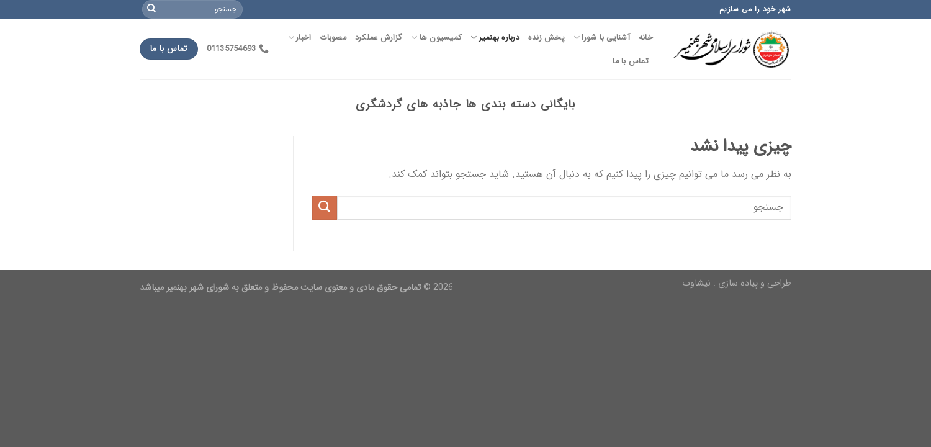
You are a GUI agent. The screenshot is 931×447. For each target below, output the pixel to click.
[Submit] (151, 9)
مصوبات (333, 38)
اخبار (300, 38)
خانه (646, 38)
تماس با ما (631, 61)
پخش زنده (546, 38)
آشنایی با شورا (601, 38)
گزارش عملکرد (378, 38)
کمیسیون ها (436, 38)
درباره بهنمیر (494, 38)
